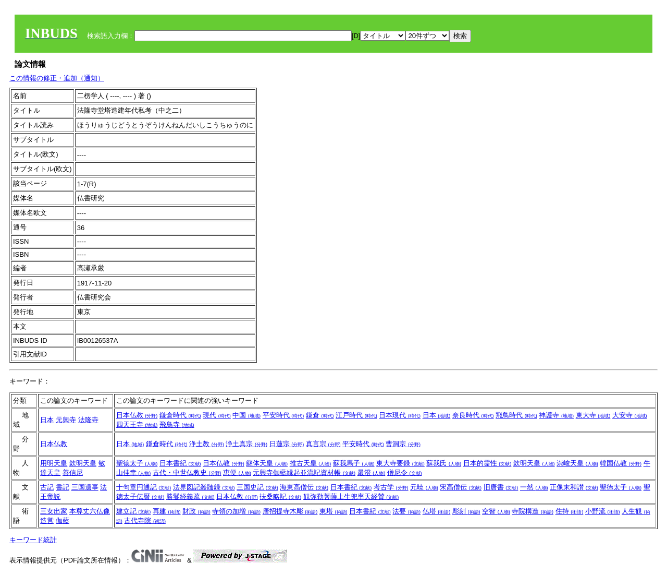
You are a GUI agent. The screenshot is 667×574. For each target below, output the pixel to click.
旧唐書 (501, 487)
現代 (217, 415)
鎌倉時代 (180, 415)
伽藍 (62, 520)
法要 (406, 511)
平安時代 (283, 415)
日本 (47, 420)
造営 (47, 520)
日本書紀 (180, 463)
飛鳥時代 (516, 415)
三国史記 (257, 487)
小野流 (602, 511)
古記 (47, 487)
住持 (569, 511)
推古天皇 (310, 463)
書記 (62, 487)
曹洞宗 (403, 444)
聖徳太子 (137, 463)
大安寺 (629, 415)
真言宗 (323, 444)
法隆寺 (88, 420)
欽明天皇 (82, 463)
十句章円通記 (143, 487)
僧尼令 (404, 472)
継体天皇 (267, 463)
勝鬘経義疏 (190, 496)
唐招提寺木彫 (290, 511)
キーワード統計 (33, 540)
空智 (496, 511)
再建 (167, 511)
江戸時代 (356, 415)
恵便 (237, 472)
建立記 (133, 511)
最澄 (371, 472)
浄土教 (206, 444)
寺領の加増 (236, 511)
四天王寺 (137, 424)
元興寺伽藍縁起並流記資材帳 (304, 472)
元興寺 (66, 420)
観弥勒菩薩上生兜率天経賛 (351, 496)
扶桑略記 (280, 496)
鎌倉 (320, 415)
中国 (246, 415)
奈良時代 (473, 415)
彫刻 (466, 511)
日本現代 (400, 415)
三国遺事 (84, 487)
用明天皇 (53, 463)
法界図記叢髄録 (204, 487)
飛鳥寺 (176, 424)
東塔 (333, 511)
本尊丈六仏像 (89, 511)
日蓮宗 (286, 444)
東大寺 (593, 415)
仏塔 (437, 511)
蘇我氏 (443, 463)
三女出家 (53, 511)
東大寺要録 (400, 463)
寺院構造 (532, 511)
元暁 (424, 487)
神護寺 (556, 415)
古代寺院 (145, 520)
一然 (534, 487)
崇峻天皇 (577, 463)
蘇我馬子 (354, 463)
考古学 (391, 487)
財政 (196, 511)
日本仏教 (137, 415)
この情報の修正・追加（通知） (56, 78)
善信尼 (73, 472)
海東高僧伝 (304, 487)
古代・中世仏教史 (187, 472)
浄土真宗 (246, 444)
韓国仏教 (620, 463)
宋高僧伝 (460, 487)
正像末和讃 (574, 487)
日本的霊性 (487, 463)
